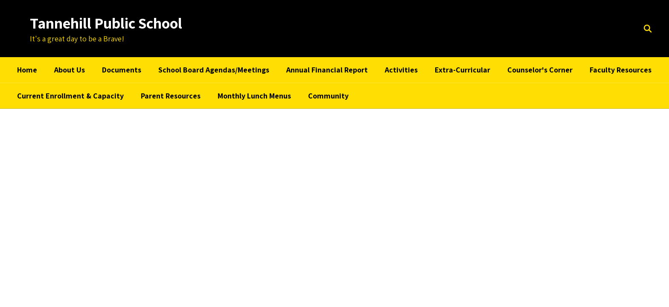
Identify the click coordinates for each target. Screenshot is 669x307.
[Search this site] (647, 28)
